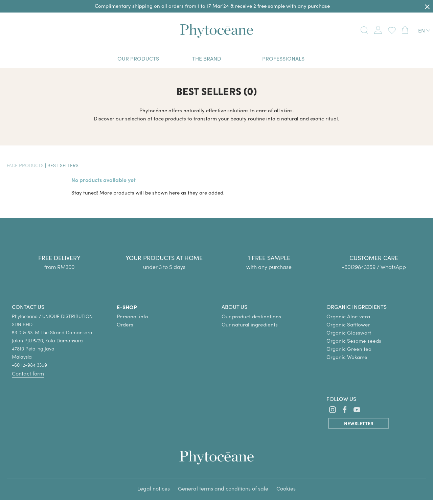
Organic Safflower (348, 324)
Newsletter (358, 423)
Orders (125, 324)
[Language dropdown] (424, 30)
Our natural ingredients (250, 324)
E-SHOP (127, 307)
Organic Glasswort (348, 332)
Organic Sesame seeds (353, 340)
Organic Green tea (348, 348)
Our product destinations (251, 316)
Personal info (132, 316)
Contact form (28, 373)
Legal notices (153, 488)
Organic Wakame (346, 357)
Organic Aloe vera (348, 316)
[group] (373, 250)
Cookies (286, 488)
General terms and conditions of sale (223, 488)
